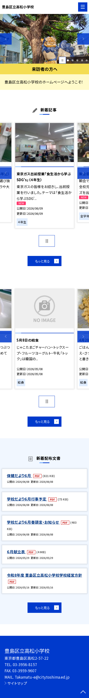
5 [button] (87, 60)
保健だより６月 (19, 476)
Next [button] (83, 39)
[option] (44, 39)
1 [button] (68, 60)
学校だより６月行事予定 (27, 499)
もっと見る (42, 261)
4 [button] (82, 60)
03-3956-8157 (25, 664)
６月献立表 (16, 552)
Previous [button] (6, 39)
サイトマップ (17, 683)
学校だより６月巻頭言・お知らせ (33, 522)
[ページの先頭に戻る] (83, 692)
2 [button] (72, 60)
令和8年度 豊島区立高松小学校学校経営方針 (44, 575)
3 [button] (77, 60)
